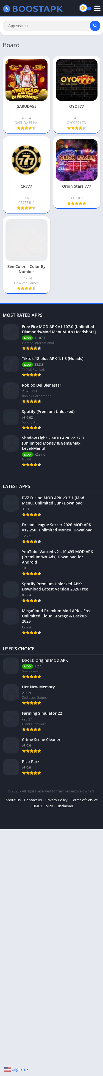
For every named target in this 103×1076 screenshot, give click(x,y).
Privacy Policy (56, 799)
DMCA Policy (42, 805)
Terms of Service (84, 799)
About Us (13, 799)
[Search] (51, 26)
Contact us (33, 799)
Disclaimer (65, 805)
